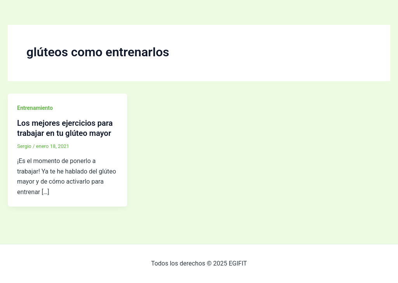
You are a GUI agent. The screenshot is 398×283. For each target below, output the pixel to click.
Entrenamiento (35, 108)
